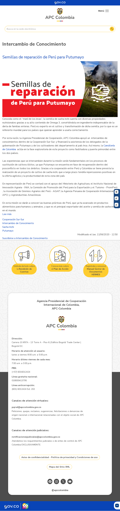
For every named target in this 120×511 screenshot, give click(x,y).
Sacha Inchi (8, 227)
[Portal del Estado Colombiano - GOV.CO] (60, 3)
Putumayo (7, 230)
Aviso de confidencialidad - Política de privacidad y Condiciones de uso (59, 457)
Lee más (7, 214)
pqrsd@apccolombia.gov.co (26, 407)
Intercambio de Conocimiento (18, 223)
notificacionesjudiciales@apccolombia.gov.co (36, 436)
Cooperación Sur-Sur (13, 219)
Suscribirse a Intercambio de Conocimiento (25, 238)
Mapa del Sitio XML (59, 466)
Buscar (112, 29)
